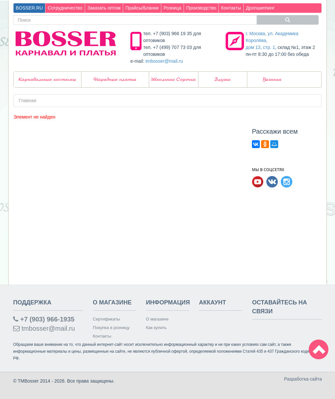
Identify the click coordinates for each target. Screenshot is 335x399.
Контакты (231, 8)
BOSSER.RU (29, 8)
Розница (172, 8)
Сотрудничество (65, 8)
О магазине (157, 319)
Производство (201, 8)
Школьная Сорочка (173, 79)
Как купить (156, 327)
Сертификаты (106, 319)
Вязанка (272, 79)
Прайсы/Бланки (142, 8)
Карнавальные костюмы (47, 79)
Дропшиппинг (260, 8)
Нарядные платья (115, 79)
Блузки (222, 79)
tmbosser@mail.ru (164, 61)
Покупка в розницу (111, 327)
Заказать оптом (104, 8)
